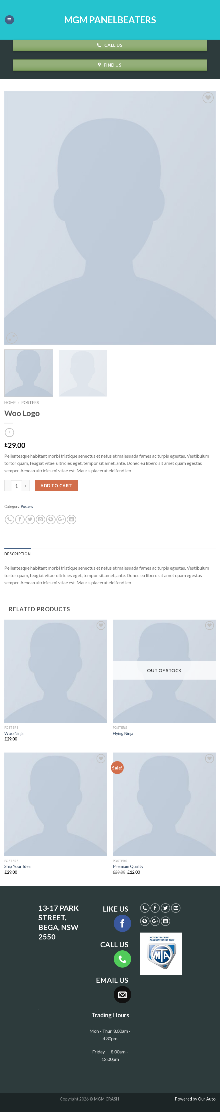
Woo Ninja (13, 733)
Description (17, 554)
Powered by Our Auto (195, 1098)
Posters (30, 402)
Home (10, 402)
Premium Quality (128, 866)
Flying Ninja (123, 733)
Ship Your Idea (17, 866)
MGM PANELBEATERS (110, 19)
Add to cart (56, 485)
